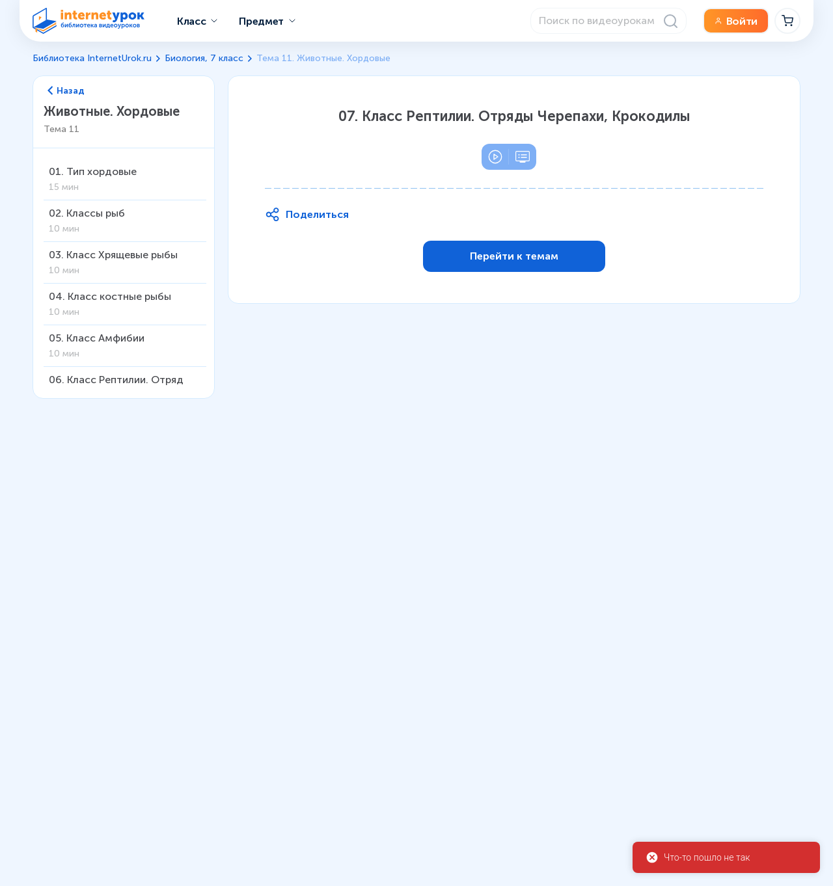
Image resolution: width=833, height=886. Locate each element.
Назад (66, 91)
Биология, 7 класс (204, 58)
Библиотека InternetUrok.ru (92, 58)
